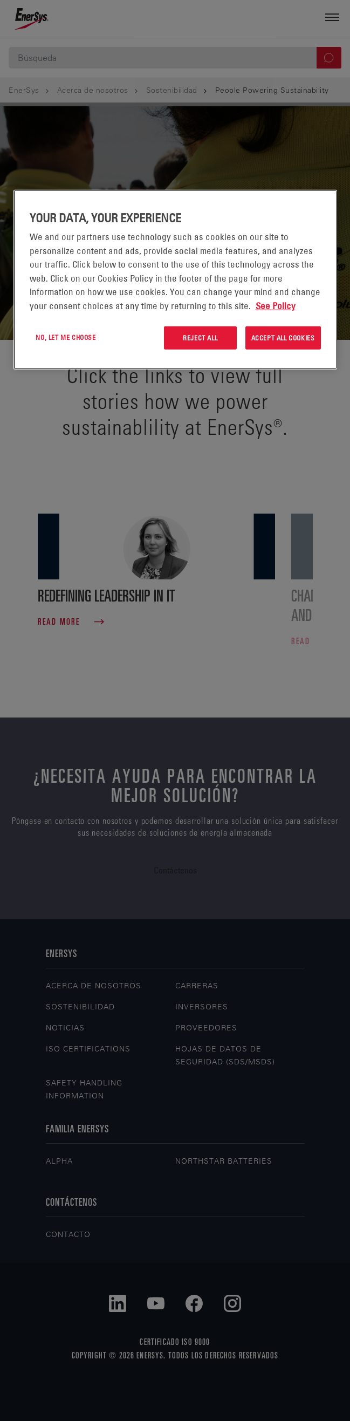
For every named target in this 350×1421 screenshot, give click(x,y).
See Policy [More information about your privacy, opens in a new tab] (276, 305)
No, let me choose (65, 337)
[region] (175, 280)
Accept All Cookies (283, 337)
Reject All (200, 337)
